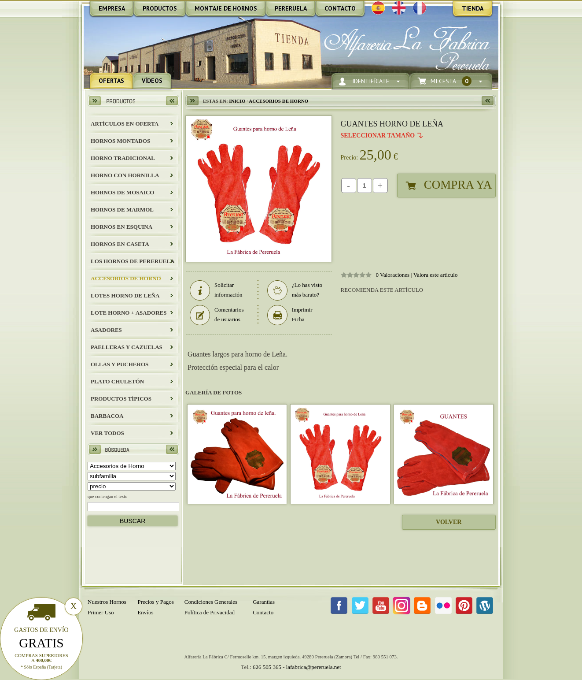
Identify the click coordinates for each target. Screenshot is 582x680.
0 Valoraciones (393, 274)
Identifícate (371, 81)
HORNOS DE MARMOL (122, 209)
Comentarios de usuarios (216, 314)
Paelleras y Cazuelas (126, 347)
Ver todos (107, 433)
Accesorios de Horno (126, 278)
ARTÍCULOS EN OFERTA (124, 123)
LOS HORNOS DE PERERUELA (132, 261)
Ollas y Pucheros (119, 364)
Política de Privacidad (209, 612)
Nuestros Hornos (107, 601)
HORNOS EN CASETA (120, 244)
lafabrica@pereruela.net (313, 667)
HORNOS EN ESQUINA (121, 226)
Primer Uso (101, 612)
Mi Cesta (451, 81)
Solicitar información (216, 290)
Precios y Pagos (155, 601)
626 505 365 (267, 667)
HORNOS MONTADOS (120, 140)
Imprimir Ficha (290, 314)
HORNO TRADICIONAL (123, 158)
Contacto (263, 612)
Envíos (145, 612)
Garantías (264, 601)
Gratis (41, 643)
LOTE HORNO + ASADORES (128, 312)
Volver (448, 522)
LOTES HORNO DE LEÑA (125, 295)
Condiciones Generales (210, 601)
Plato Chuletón (117, 381)
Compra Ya (458, 184)
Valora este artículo (435, 274)
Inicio (237, 101)
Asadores (106, 330)
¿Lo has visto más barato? (294, 290)
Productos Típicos (121, 398)
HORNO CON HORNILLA (125, 175)
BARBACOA (107, 415)
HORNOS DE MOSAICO (122, 192)
